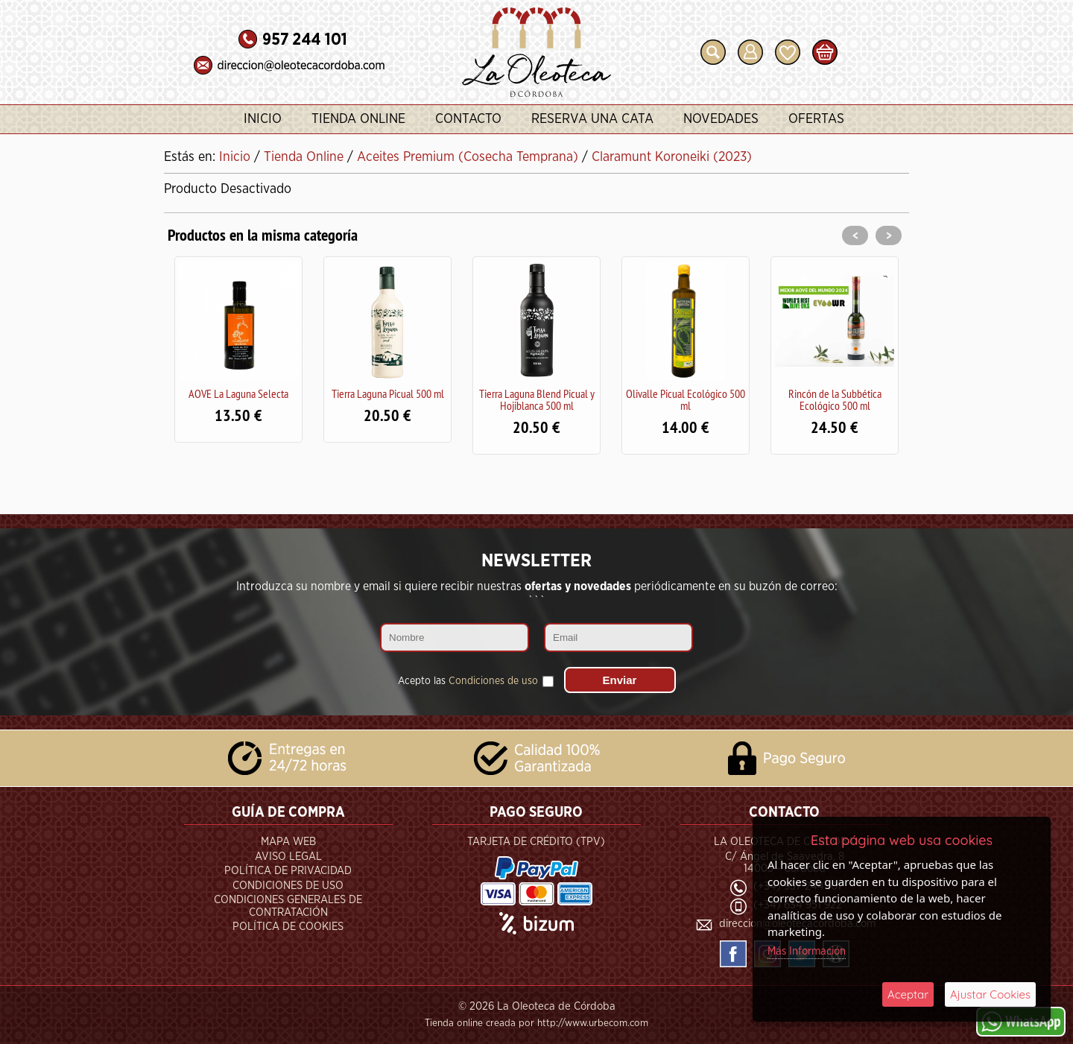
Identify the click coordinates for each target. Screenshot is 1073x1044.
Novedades (721, 119)
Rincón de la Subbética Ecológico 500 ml (834, 399)
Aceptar (907, 994)
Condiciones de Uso (288, 885)
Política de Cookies (288, 926)
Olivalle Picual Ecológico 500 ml (685, 399)
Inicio (263, 119)
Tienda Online (358, 119)
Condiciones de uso (493, 681)
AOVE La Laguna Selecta (238, 393)
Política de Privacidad (288, 870)
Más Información (806, 951)
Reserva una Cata (592, 119)
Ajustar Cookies (990, 994)
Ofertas (816, 119)
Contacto (468, 119)
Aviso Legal (288, 856)
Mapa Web (288, 841)
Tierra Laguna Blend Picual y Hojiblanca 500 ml (537, 399)
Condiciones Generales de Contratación (288, 906)
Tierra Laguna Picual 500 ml (388, 393)
